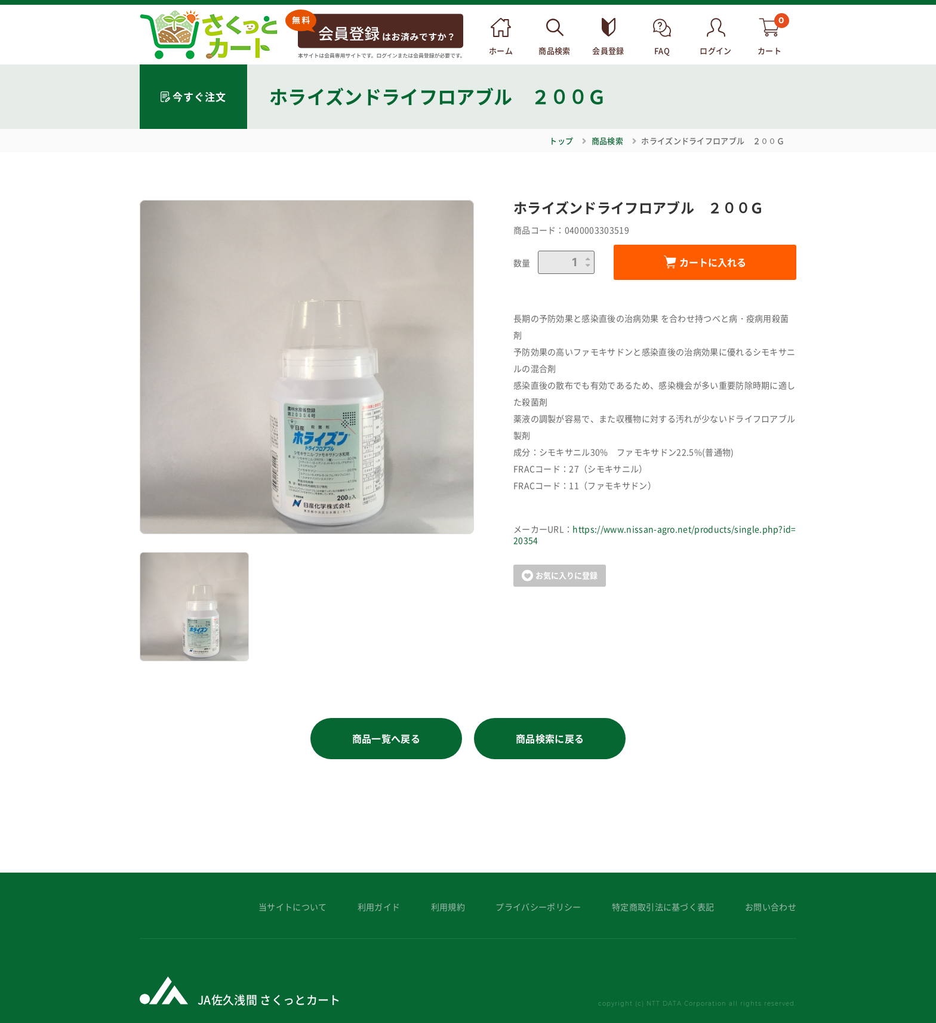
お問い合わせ (770, 907)
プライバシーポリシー (538, 907)
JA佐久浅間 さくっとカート (269, 999)
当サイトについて (292, 907)
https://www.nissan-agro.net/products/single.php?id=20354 (654, 535)
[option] (307, 367)
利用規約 (448, 907)
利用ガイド (379, 907)
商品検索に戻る (550, 738)
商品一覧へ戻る (386, 738)
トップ (561, 140)
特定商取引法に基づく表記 (663, 907)
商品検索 (607, 140)
